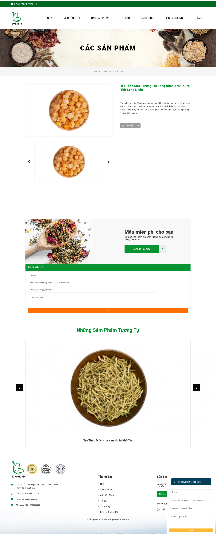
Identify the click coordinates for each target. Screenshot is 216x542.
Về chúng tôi (72, 17)
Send (108, 310)
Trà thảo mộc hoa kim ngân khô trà (108, 439)
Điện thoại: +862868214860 (27, 493)
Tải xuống (147, 17)
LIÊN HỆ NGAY (132, 125)
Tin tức (125, 17)
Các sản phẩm (100, 17)
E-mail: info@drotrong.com (25, 3)
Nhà (49, 17)
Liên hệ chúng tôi (176, 17)
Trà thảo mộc (118, 71)
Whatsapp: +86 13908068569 (28, 504)
